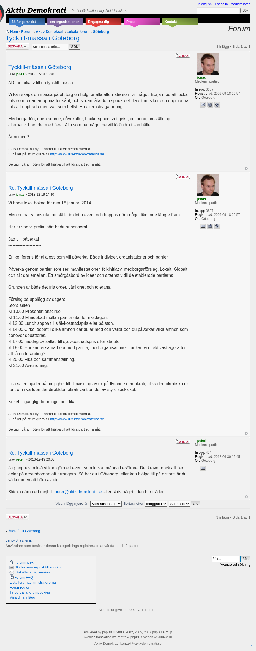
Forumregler (19, 587)
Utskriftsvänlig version (32, 572)
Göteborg (101, 32)
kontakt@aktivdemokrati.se (141, 643)
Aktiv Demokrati (36, 10)
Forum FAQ (23, 577)
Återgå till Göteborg (24, 531)
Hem (14, 32)
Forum (26, 32)
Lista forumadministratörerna (33, 582)
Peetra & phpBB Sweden (135, 637)
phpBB (107, 632)
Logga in (221, 4)
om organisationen (64, 22)
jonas (20, 74)
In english (205, 4)
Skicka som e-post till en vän (38, 567)
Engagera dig (98, 22)
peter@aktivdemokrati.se (78, 492)
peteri (20, 459)
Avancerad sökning (235, 564)
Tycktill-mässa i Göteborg (43, 38)
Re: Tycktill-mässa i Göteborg (40, 188)
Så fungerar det (24, 22)
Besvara (17, 46)
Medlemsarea (240, 4)
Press (130, 22)
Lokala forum (78, 32)
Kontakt (171, 22)
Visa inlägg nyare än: (89, 503)
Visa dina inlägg (22, 597)
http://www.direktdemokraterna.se (77, 154)
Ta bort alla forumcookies (30, 592)
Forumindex (24, 562)
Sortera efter (145, 503)
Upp (246, 168)
